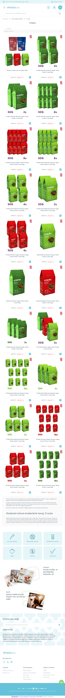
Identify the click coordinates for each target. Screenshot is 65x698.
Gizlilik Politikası (27, 679)
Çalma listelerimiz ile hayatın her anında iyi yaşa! (15, 597)
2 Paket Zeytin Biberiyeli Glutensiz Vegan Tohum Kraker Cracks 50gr (48, 209)
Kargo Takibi (26, 675)
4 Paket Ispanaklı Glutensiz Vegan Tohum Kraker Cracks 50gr (47, 71)
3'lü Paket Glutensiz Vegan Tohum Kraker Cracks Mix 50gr (47, 348)
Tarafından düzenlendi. (45, 696)
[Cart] (60, 7)
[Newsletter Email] (32, 625)
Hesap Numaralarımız (8, 670)
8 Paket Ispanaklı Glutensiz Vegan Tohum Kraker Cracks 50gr (47, 117)
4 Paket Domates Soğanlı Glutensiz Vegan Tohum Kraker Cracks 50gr (17, 255)
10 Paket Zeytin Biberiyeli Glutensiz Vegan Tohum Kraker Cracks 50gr (17, 394)
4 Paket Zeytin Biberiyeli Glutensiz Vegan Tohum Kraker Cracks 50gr (17, 209)
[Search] (32, 13)
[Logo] (13, 7)
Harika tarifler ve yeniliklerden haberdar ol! (50, 572)
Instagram (46, 567)
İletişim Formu (6, 672)
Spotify (8, 592)
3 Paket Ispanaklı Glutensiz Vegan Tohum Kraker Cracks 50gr (17, 348)
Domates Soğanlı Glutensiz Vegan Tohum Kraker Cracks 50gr (47, 301)
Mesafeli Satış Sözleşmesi (29, 672)
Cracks (28, 18)
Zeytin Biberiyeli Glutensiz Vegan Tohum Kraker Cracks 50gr (48, 255)
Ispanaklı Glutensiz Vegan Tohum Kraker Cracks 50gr (17, 301)
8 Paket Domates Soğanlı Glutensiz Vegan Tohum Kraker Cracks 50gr (17, 163)
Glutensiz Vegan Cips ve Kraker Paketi (17, 70)
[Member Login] (54, 7)
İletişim (45, 670)
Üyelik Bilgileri (47, 672)
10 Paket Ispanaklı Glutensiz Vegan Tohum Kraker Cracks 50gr (47, 486)
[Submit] (59, 625)
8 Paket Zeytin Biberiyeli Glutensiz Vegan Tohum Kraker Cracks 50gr (48, 163)
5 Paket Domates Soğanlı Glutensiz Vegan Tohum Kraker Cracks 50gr (17, 486)
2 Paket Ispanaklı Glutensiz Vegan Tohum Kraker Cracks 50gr (17, 117)
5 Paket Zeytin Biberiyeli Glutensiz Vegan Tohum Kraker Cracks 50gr (17, 440)
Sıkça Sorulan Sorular (49, 675)
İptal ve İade (26, 677)
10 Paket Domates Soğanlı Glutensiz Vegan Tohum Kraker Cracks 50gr (48, 440)
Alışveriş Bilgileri (27, 670)
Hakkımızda (46, 677)
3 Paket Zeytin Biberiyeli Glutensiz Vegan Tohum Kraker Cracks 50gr (48, 394)
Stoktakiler (8, 28)
